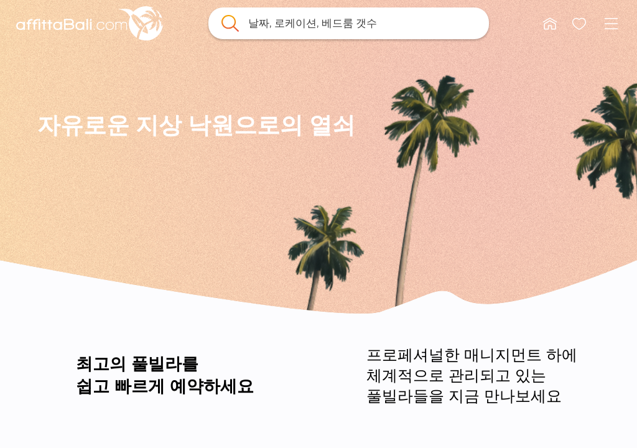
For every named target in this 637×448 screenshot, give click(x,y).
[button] (550, 24)
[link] (89, 23)
